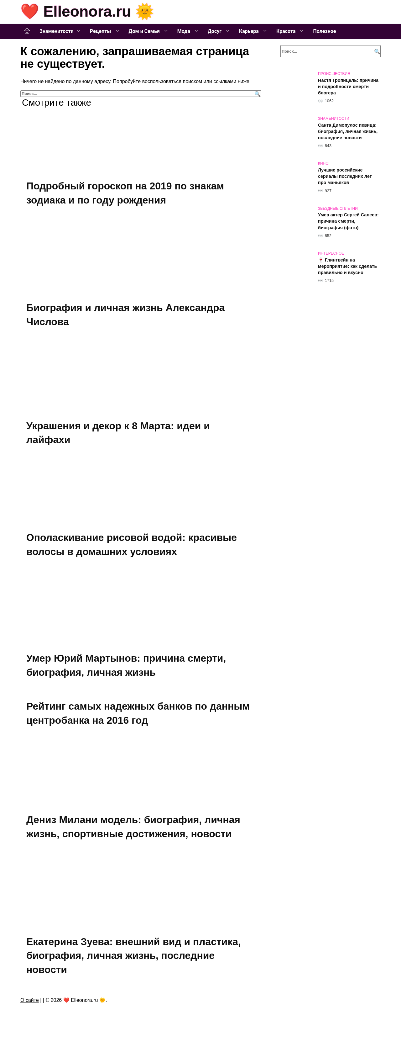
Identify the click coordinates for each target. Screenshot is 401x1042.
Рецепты (101, 31)
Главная (27, 31)
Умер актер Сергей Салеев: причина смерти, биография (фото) (348, 221)
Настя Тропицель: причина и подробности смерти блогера (348, 86)
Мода (184, 31)
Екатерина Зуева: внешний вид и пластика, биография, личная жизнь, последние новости (134, 956)
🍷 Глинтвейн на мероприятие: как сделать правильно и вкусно (347, 266)
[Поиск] (257, 93)
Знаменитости (56, 31)
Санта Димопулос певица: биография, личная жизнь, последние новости (348, 131)
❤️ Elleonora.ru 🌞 (87, 11)
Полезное (324, 31)
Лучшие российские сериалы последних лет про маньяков (345, 176)
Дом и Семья (145, 31)
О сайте (29, 1000)
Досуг (215, 31)
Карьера (249, 31)
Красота (286, 31)
